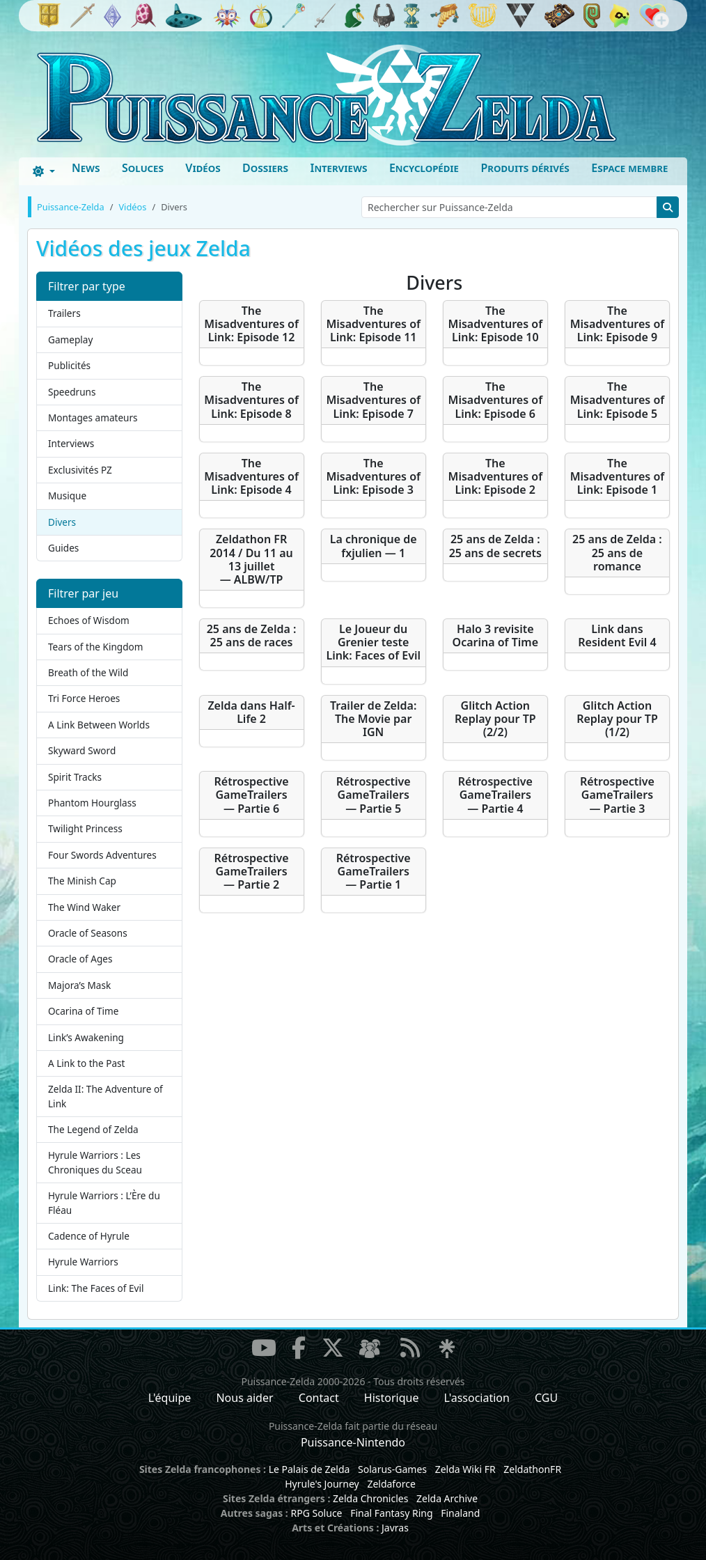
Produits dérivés (524, 168)
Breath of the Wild (88, 672)
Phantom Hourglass (92, 802)
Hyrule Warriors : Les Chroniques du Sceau (95, 1162)
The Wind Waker (84, 907)
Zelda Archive (447, 1498)
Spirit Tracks (75, 776)
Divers (62, 522)
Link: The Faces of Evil (95, 1288)
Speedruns (71, 391)
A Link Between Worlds (99, 724)
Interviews (338, 168)
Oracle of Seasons (87, 932)
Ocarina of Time (83, 1010)
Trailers (64, 313)
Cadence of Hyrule (89, 1235)
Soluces (143, 168)
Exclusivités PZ (80, 469)
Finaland (460, 1513)
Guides (63, 547)
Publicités (69, 365)
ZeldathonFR (532, 1469)
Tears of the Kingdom (95, 646)
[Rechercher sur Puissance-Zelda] (509, 207)
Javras (395, 1527)
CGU (546, 1397)
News (86, 168)
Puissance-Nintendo (353, 1442)
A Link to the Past (86, 1063)
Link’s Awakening (86, 1037)
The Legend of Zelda (93, 1129)
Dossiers (265, 168)
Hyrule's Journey (322, 1483)
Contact (319, 1397)
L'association (477, 1397)
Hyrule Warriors (83, 1261)
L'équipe (169, 1397)
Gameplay (70, 339)
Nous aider (244, 1397)
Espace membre (629, 168)
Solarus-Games (392, 1469)
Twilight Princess (85, 828)
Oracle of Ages (80, 958)
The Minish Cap (82, 880)
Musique (67, 495)
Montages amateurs (93, 417)
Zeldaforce (391, 1483)
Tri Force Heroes (84, 698)
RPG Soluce (316, 1513)
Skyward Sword (82, 750)
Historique (391, 1397)
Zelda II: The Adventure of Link (105, 1095)
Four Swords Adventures (102, 854)
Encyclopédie (424, 168)
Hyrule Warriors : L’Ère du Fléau (104, 1202)
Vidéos (202, 168)
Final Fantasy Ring (391, 1513)
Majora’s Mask (79, 985)
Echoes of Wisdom (89, 620)
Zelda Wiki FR (465, 1469)
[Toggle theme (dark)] (44, 171)
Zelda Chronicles (370, 1498)
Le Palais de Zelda (309, 1469)
